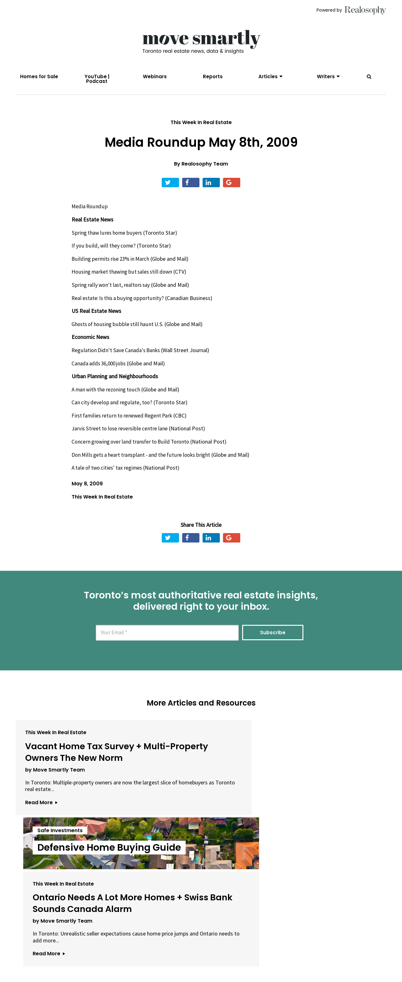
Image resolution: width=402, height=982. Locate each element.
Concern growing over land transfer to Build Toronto (133, 448)
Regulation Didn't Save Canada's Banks (117, 357)
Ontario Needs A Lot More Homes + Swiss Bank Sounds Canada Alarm (323, 771)
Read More (41, 839)
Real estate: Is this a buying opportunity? (119, 305)
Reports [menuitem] (213, 76)
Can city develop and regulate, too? (113, 409)
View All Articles (201, 880)
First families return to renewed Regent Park (124, 422)
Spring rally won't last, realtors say (112, 292)
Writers (326, 76)
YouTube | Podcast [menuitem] (96, 79)
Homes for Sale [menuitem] (39, 76)
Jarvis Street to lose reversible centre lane (121, 435)
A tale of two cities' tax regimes (109, 475)
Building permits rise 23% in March (112, 266)
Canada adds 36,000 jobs (101, 370)
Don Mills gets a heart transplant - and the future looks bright (144, 462)
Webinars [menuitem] (155, 76)
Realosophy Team (205, 171)
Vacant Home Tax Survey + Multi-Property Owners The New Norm (74, 771)
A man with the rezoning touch (108, 396)
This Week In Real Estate (201, 129)
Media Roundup (90, 213)
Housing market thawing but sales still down (124, 279)
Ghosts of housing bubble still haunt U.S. (119, 331)
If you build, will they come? (104, 253)
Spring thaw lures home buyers (108, 239)
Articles (268, 76)
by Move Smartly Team (55, 800)
